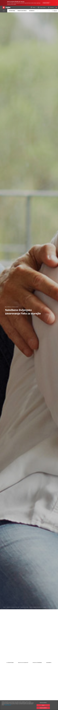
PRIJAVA (55, 10)
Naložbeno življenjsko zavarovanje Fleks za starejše (38, 607)
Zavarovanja (12, 10)
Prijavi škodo (46, 2)
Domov (4, 607)
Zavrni (43, 705)
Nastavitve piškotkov (43, 702)
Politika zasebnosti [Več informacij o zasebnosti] (7, 704)
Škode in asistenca (22, 10)
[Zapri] (56, 705)
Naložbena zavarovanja (24, 607)
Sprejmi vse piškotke (43, 707)
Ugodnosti (31, 10)
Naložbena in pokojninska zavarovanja (13, 607)
